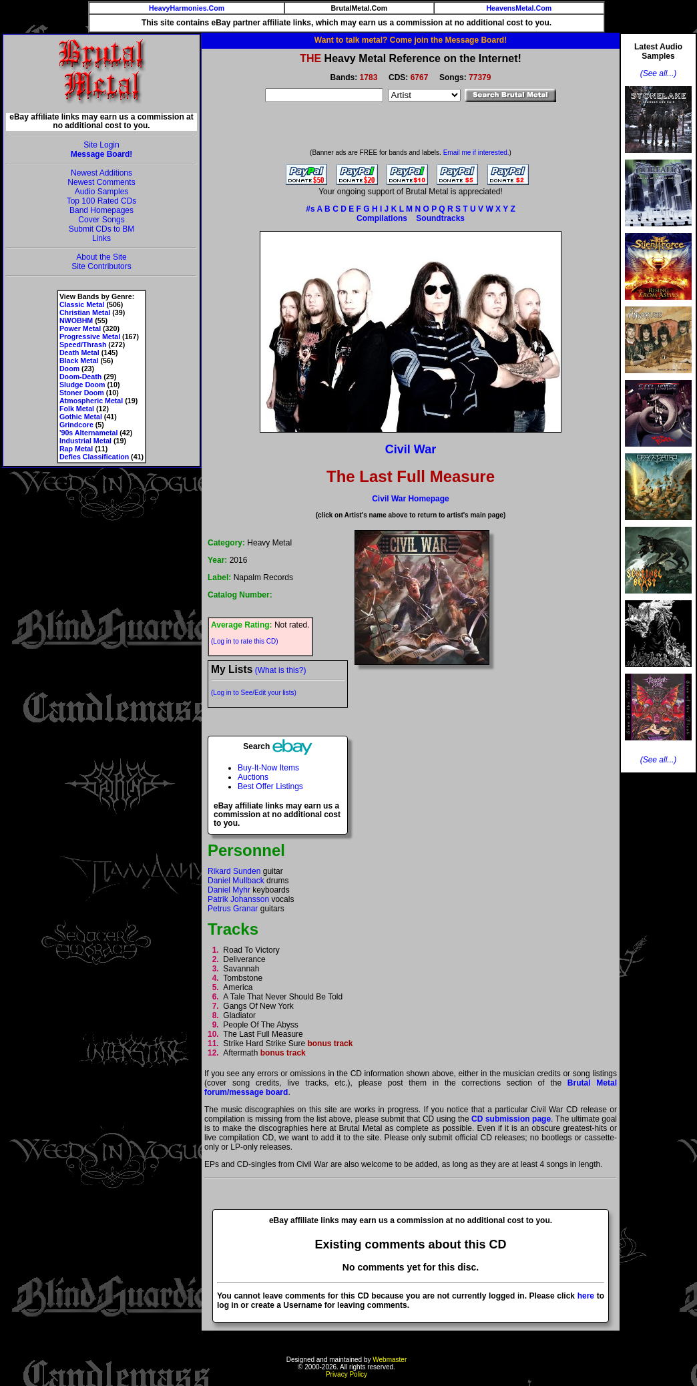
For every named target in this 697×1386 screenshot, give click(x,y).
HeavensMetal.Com (518, 8)
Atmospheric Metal (91, 401)
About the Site (101, 257)
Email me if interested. (476, 152)
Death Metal (79, 353)
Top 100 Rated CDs (102, 201)
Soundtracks (440, 218)
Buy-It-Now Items (268, 767)
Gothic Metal (80, 417)
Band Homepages (101, 210)
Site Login (101, 145)
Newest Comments (101, 182)
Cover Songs (101, 219)
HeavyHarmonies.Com (186, 8)
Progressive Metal (89, 336)
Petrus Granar (233, 908)
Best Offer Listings (270, 786)
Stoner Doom (81, 393)
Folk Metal (76, 409)
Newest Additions (101, 173)
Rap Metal (76, 449)
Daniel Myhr (229, 890)
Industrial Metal (85, 441)
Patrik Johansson (238, 899)
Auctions (253, 777)
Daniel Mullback (236, 880)
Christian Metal (84, 312)
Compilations (382, 218)
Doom (69, 369)
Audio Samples (102, 191)
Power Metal (80, 328)
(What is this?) (280, 670)
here (585, 1296)
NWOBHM (76, 320)
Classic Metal (82, 304)
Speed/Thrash (82, 344)
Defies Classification (94, 457)
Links (101, 238)
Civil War (410, 449)
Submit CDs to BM (102, 229)
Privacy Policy (346, 1374)
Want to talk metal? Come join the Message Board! (410, 40)
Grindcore (76, 425)
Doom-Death (80, 377)
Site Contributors (101, 266)
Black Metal (79, 361)
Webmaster (390, 1359)
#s (310, 209)
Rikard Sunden (234, 871)
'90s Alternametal (88, 433)
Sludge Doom (82, 385)
